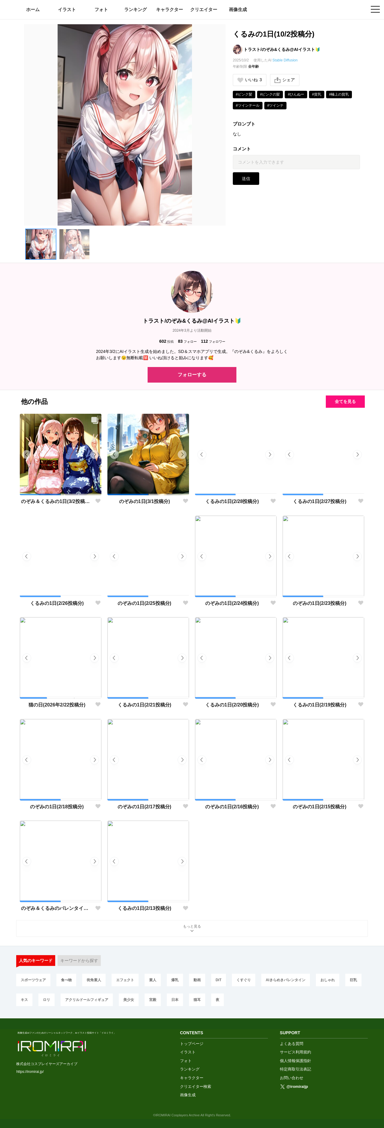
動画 (197, 980)
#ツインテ (275, 105)
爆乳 (174, 980)
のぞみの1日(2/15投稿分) (319, 806)
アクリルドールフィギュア (86, 1000)
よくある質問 (291, 1043)
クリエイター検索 (195, 1086)
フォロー (187, 341)
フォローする (192, 374)
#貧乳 (316, 94)
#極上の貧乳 (339, 94)
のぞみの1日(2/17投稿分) (144, 806)
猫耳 (197, 1000)
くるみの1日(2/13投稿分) (144, 908)
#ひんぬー (296, 94)
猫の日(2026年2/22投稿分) (56, 704)
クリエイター (203, 9)
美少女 (128, 1000)
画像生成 (238, 9)
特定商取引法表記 (295, 1069)
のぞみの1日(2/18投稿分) (57, 806)
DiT (218, 980)
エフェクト (125, 980)
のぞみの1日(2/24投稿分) (232, 603)
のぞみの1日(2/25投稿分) (144, 603)
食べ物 (66, 980)
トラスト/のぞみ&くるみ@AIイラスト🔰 (282, 49)
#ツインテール (248, 105)
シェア (284, 80)
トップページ (191, 1043)
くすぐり (243, 980)
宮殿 (152, 1000)
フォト (101, 9)
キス (24, 1000)
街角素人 (94, 980)
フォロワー (213, 341)
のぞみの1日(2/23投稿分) (319, 603)
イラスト (67, 9)
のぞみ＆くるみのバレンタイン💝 (57, 908)
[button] (41, 244)
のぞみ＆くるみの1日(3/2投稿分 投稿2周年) (57, 501)
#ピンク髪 (244, 94)
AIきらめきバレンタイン (285, 980)
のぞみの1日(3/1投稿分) (144, 501)
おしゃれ (327, 980)
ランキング (135, 9)
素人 (152, 980)
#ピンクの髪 (270, 94)
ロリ (46, 1000)
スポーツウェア (33, 980)
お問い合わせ (291, 1078)
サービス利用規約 (295, 1052)
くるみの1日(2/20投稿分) (232, 704)
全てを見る (345, 401)
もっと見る (192, 929)
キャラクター (169, 9)
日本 (174, 1000)
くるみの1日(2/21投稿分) (144, 704)
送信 (246, 178)
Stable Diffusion (285, 60)
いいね (249, 80)
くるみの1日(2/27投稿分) (319, 501)
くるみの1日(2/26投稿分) (57, 603)
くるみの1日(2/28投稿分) (232, 501)
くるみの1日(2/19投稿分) (319, 704)
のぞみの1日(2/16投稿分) (232, 806)
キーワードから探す (79, 960)
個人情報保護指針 (295, 1060)
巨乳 (353, 980)
